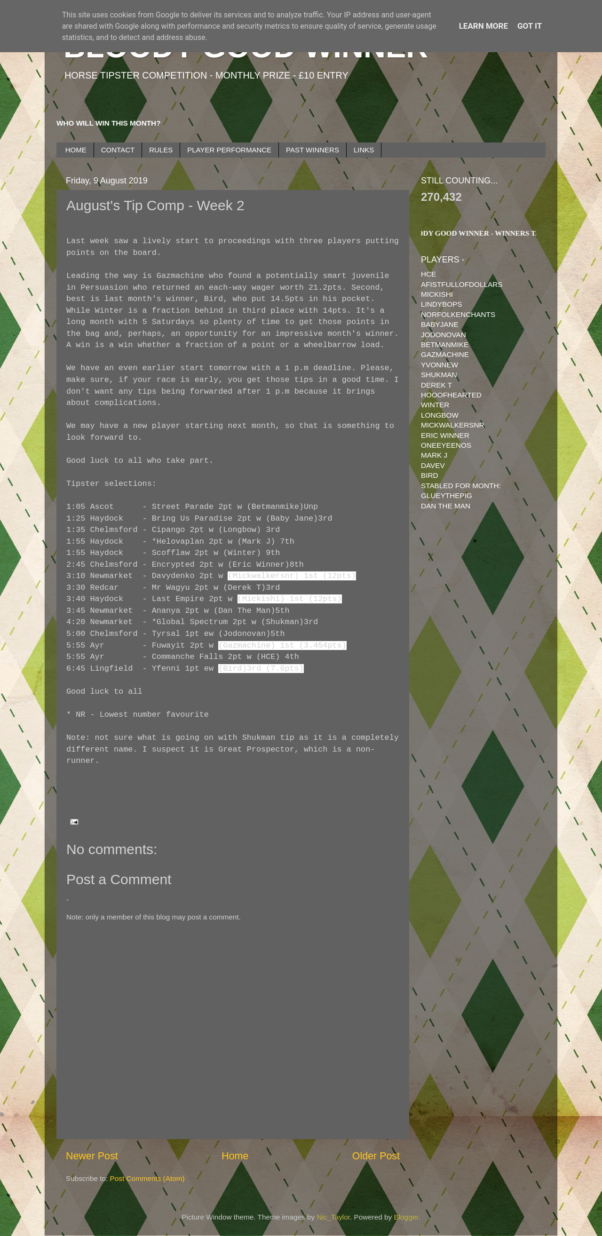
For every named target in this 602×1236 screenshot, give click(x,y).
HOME (76, 150)
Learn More (483, 26)
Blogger (406, 1217)
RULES (161, 150)
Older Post (376, 1156)
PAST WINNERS (312, 150)
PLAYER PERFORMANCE (229, 150)
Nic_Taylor (333, 1217)
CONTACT (118, 150)
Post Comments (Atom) (147, 1178)
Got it (529, 26)
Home (235, 1156)
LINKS (364, 150)
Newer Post (92, 1156)
